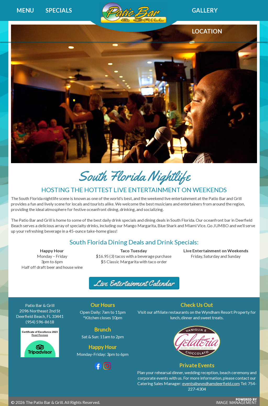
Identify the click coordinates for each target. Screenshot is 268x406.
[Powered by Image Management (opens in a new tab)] (236, 403)
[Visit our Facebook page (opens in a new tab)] (98, 367)
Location (207, 31)
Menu (25, 10)
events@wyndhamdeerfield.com (211, 383)
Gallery (205, 10)
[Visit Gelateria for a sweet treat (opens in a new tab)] (197, 341)
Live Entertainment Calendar (134, 283)
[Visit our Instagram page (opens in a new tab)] (107, 367)
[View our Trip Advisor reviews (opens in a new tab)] (39, 358)
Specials (59, 10)
